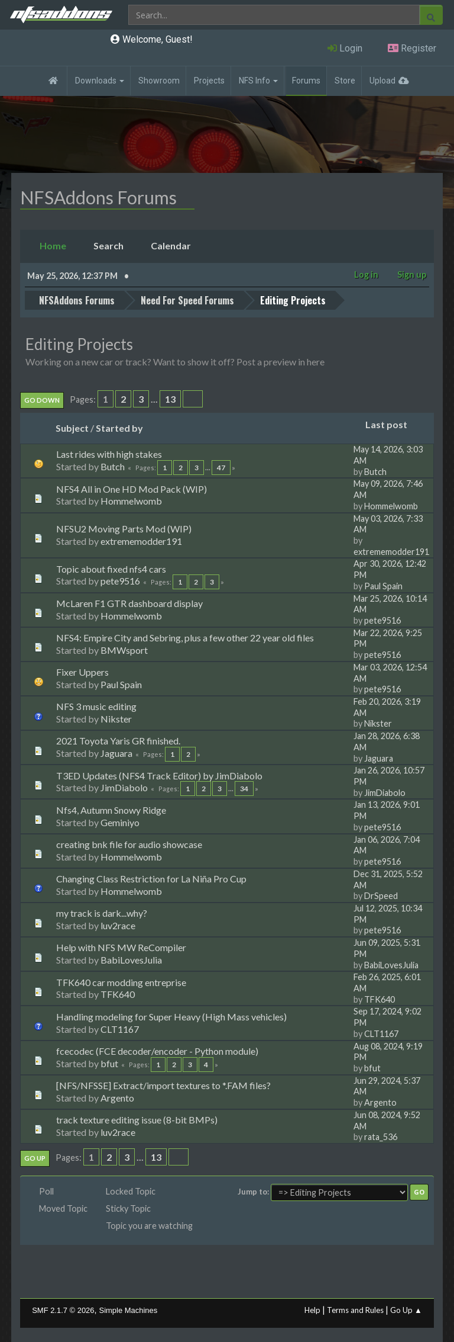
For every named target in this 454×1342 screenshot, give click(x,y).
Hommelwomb (131, 500)
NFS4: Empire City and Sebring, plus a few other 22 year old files (185, 636)
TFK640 (117, 993)
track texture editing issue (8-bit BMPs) (137, 1119)
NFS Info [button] (258, 80)
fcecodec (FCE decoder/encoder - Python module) (157, 1049)
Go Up (35, 1157)
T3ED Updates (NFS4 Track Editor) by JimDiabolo (159, 774)
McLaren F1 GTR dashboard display (129, 602)
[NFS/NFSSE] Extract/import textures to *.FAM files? (163, 1084)
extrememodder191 (141, 539)
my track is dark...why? (101, 912)
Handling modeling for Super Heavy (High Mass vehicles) (171, 1015)
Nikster (116, 718)
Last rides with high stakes (109, 453)
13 (170, 398)
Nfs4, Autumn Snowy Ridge (111, 808)
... (155, 398)
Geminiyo (120, 821)
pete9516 (120, 580)
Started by (119, 426)
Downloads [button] (99, 80)
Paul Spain (383, 585)
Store (345, 80)
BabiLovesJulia (131, 959)
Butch (112, 465)
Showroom (159, 80)
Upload (382, 80)
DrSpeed (381, 895)
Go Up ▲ (406, 1309)
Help (312, 1309)
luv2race (117, 924)
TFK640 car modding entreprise (121, 981)
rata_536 (380, 1136)
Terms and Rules (355, 1309)
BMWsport (124, 648)
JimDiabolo (124, 786)
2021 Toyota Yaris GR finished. (118, 740)
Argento (117, 1096)
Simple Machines (128, 1309)
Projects (209, 80)
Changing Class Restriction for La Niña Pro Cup (151, 878)
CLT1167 (119, 1027)
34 (244, 788)
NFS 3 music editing (96, 705)
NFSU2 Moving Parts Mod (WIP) (124, 528)
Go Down (42, 399)
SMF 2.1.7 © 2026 (63, 1309)
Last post (391, 423)
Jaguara (116, 752)
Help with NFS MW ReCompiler (121, 946)
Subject (72, 426)
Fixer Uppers (82, 671)
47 (221, 467)
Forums (306, 80)
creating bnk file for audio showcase (129, 843)
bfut (109, 1062)
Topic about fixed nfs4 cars (111, 567)
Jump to (252, 1191)
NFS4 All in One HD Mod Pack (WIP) (131, 487)
